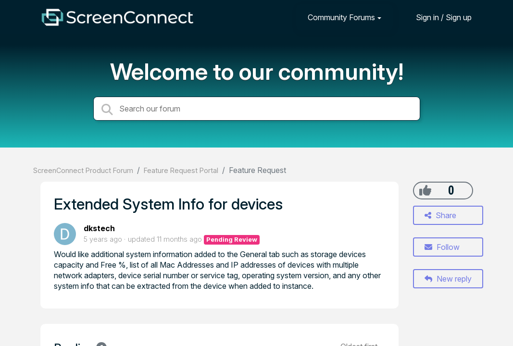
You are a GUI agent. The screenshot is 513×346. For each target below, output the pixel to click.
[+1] (425, 190)
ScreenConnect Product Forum (83, 170)
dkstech (99, 228)
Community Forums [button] (341, 17)
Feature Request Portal (181, 170)
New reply (448, 279)
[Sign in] (436, 17)
